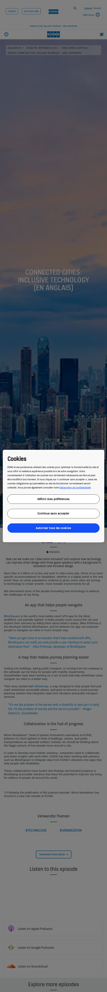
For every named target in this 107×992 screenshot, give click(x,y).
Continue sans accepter (54, 513)
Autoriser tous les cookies (53, 528)
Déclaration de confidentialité (75, 487)
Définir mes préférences (53, 499)
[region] (53, 496)
